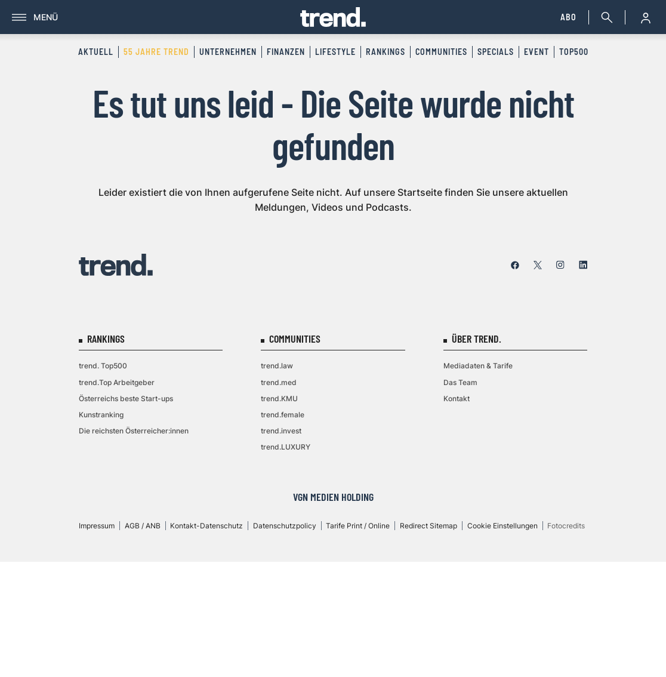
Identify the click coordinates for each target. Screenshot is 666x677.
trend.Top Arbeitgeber (117, 382)
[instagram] (560, 265)
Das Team (460, 382)
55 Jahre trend (156, 52)
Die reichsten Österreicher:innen (134, 430)
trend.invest (281, 430)
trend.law (277, 365)
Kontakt (456, 398)
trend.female (282, 414)
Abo (568, 17)
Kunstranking (101, 414)
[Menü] (156, 17)
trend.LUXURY (285, 446)
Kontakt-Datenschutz (206, 525)
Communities (441, 52)
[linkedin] (583, 265)
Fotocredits (566, 525)
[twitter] (538, 265)
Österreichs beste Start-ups (126, 398)
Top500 (573, 52)
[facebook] (515, 265)
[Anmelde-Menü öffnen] (645, 17)
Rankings (385, 52)
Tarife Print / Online (358, 525)
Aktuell (95, 52)
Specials (495, 52)
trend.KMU (279, 398)
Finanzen (286, 52)
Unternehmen (228, 52)
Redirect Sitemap (428, 525)
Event (536, 52)
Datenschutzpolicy (284, 525)
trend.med (279, 382)
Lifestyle (335, 52)
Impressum (97, 525)
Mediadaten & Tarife (478, 365)
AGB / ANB (143, 525)
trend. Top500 (103, 365)
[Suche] (604, 17)
